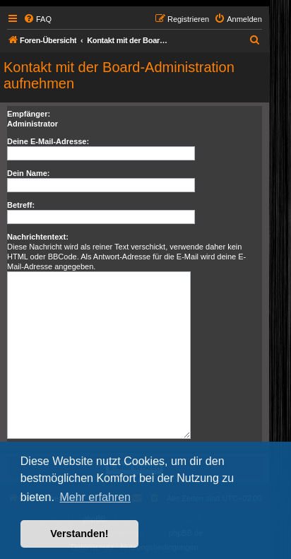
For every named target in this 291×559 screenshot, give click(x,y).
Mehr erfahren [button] (95, 497)
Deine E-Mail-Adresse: (48, 141)
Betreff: (21, 205)
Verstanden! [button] (79, 533)
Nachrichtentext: (38, 237)
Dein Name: (28, 173)
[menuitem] (37, 19)
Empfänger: (28, 114)
